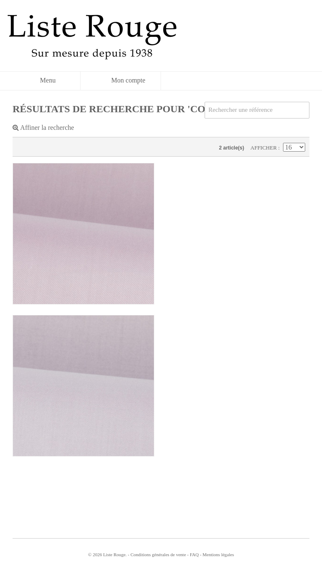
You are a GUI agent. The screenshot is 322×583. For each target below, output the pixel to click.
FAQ (194, 554)
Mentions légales (218, 554)
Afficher (264, 147)
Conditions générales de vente (158, 554)
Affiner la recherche (43, 127)
